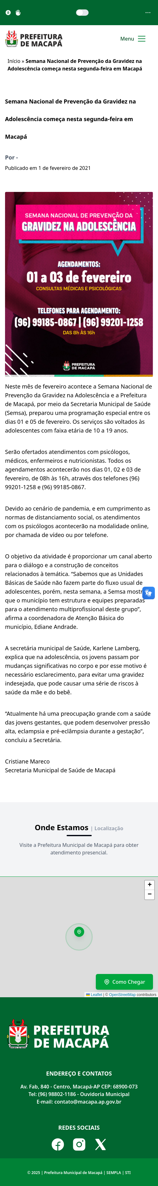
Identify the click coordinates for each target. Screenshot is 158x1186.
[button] (81, 934)
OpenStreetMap (122, 995)
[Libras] (18, 12)
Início (14, 61)
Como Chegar (124, 981)
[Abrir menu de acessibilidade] (148, 13)
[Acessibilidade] (8, 12)
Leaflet (94, 995)
